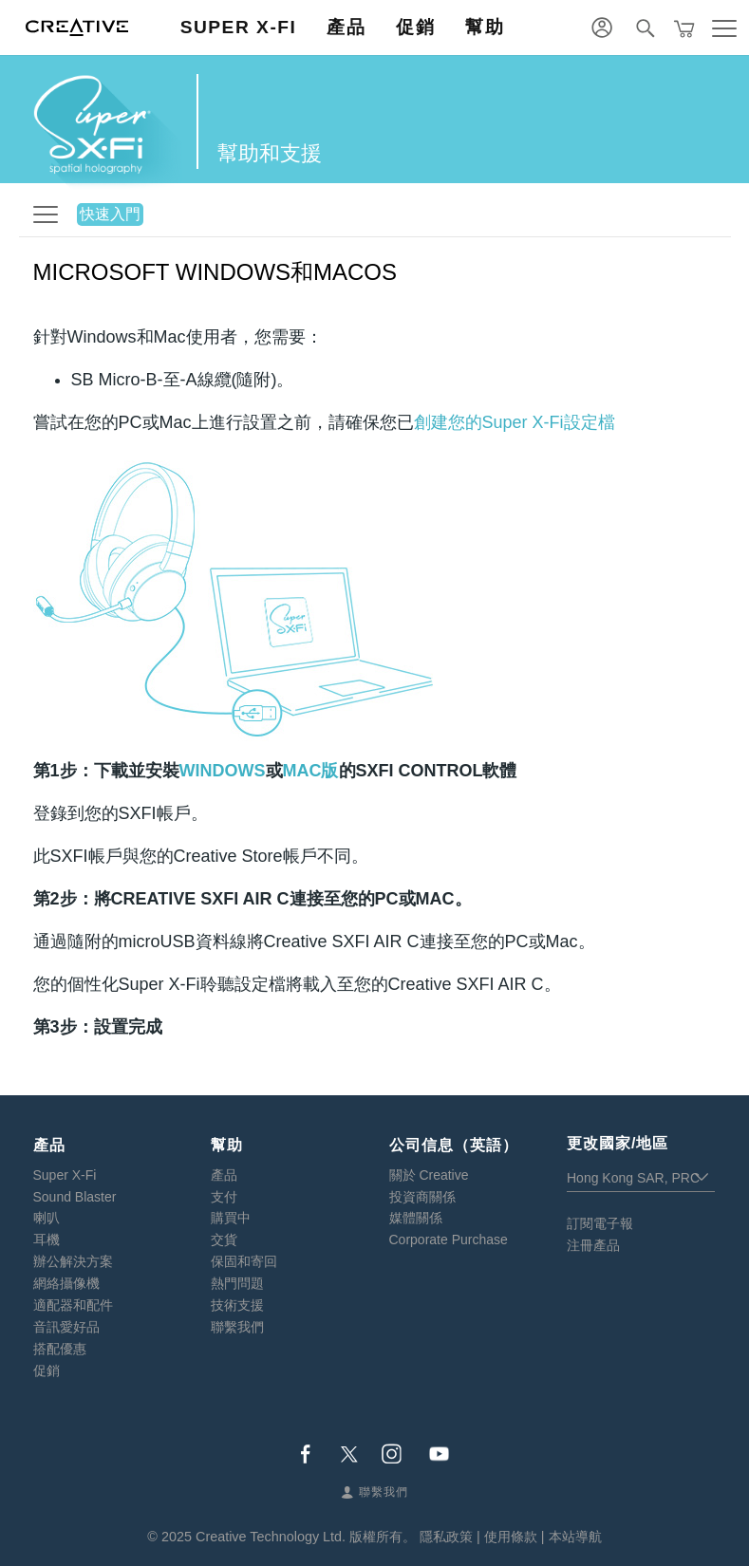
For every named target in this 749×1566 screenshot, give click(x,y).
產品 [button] (346, 27)
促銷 (46, 1370)
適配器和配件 (73, 1305)
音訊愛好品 (66, 1326)
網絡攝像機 (66, 1283)
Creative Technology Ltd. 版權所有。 (306, 1536)
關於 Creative (429, 1175)
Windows (222, 770)
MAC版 (311, 770)
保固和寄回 (244, 1261)
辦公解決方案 (73, 1261)
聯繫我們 (237, 1326)
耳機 (46, 1239)
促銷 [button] (415, 27)
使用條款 (510, 1536)
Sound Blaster (75, 1196)
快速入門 (110, 214)
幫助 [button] (484, 27)
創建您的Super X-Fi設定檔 (514, 422)
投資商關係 (422, 1196)
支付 (224, 1196)
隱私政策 (446, 1536)
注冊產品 (593, 1245)
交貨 (224, 1239)
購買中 (231, 1217)
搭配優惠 (59, 1348)
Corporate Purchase (448, 1239)
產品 (224, 1175)
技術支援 (237, 1305)
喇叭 (46, 1217)
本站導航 (575, 1536)
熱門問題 (237, 1283)
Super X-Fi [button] (238, 27)
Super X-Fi (65, 1175)
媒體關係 (415, 1217)
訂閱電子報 (600, 1223)
